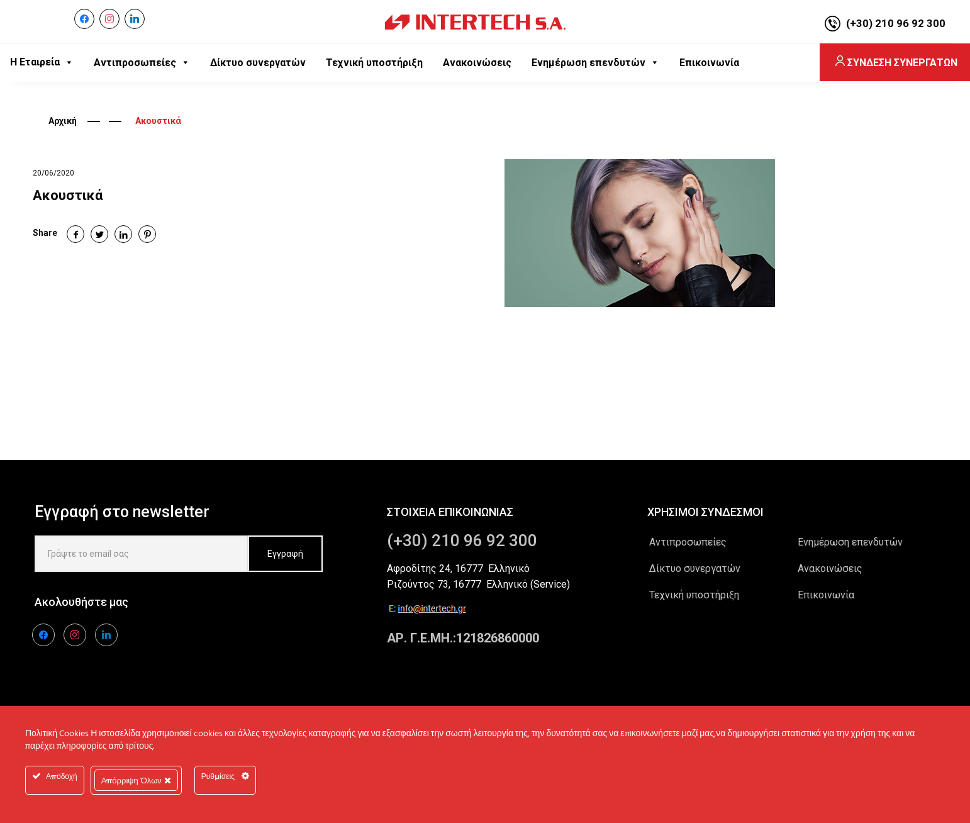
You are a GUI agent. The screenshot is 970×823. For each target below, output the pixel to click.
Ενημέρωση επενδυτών (850, 542)
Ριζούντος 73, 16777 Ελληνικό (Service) (478, 584)
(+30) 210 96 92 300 (895, 23)
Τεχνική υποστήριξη (694, 595)
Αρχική (62, 121)
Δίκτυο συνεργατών (694, 568)
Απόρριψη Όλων (136, 780)
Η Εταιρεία (42, 62)
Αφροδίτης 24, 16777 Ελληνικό (458, 568)
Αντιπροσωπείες (688, 542)
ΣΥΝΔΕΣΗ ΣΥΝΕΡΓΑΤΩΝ (895, 63)
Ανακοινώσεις (830, 568)
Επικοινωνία (826, 595)
